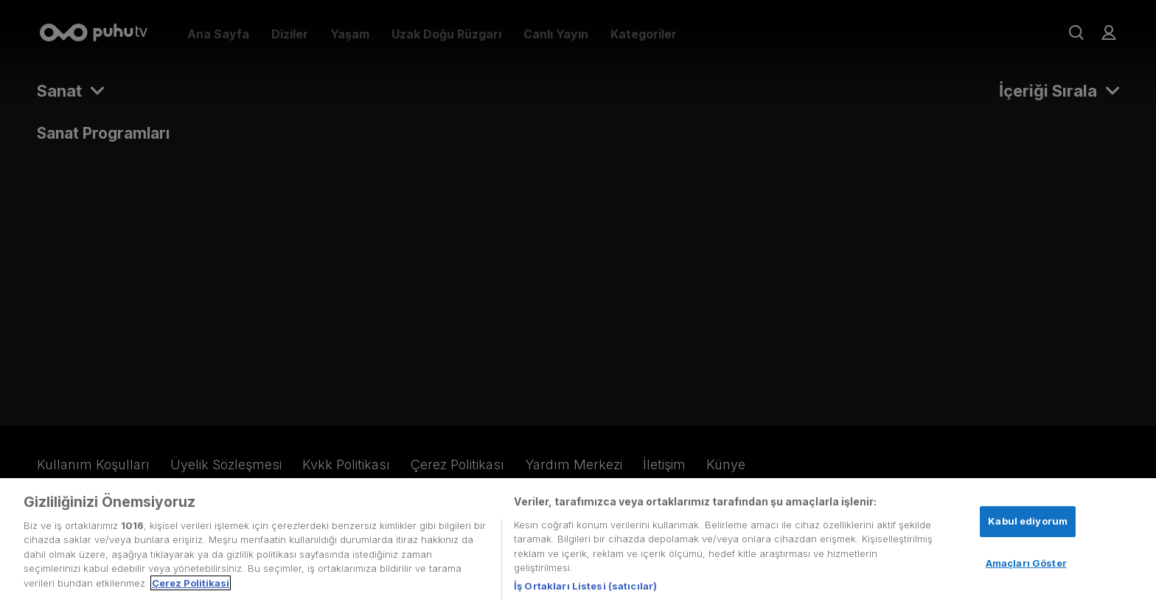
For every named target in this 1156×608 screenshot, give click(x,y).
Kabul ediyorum (1028, 524)
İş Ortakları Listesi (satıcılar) (585, 589)
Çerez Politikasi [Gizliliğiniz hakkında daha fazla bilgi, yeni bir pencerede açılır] (190, 586)
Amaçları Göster (1026, 566)
